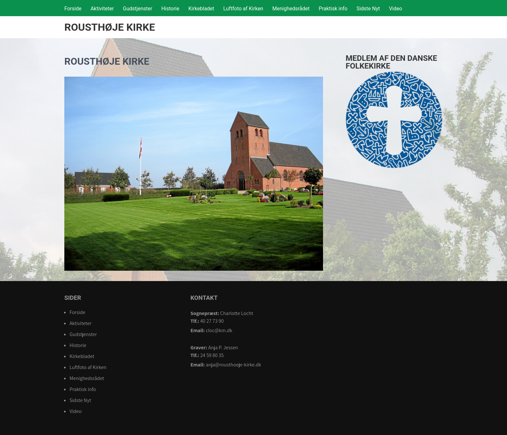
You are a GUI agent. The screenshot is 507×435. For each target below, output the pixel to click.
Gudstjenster (137, 8)
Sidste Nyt (368, 8)
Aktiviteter (102, 8)
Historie (170, 8)
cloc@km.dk (219, 330)
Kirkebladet (201, 8)
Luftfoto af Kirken (243, 8)
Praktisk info (333, 8)
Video (395, 8)
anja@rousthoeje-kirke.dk (233, 364)
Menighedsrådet (290, 8)
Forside (72, 8)
